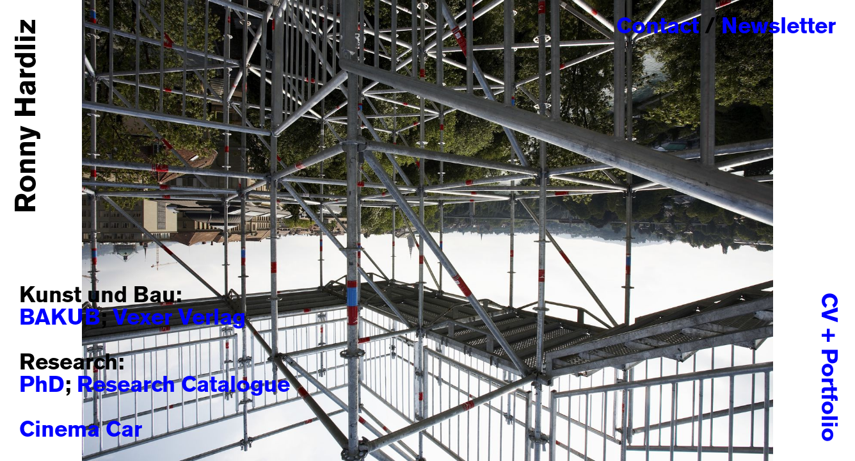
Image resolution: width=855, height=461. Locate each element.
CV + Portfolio (828, 367)
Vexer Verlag (179, 318)
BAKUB (59, 318)
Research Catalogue (183, 386)
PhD (42, 386)
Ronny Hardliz (27, 116)
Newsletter (778, 27)
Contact (657, 27)
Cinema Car (80, 431)
